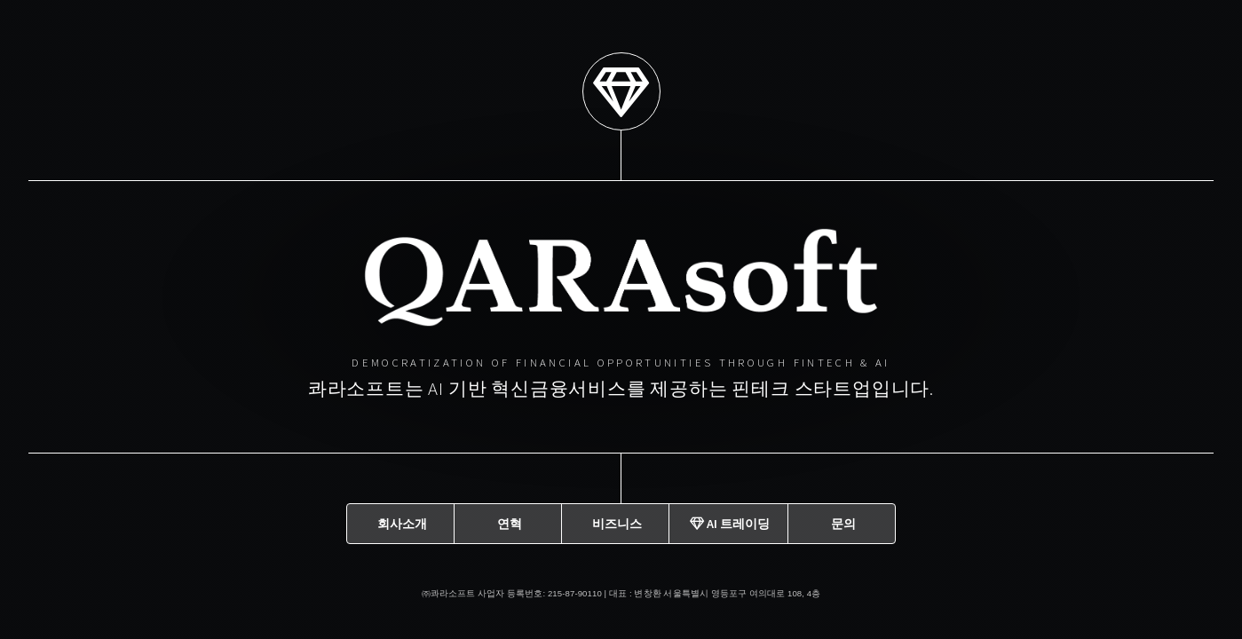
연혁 (509, 523)
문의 (843, 523)
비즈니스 (617, 523)
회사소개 (402, 523)
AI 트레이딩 (730, 523)
